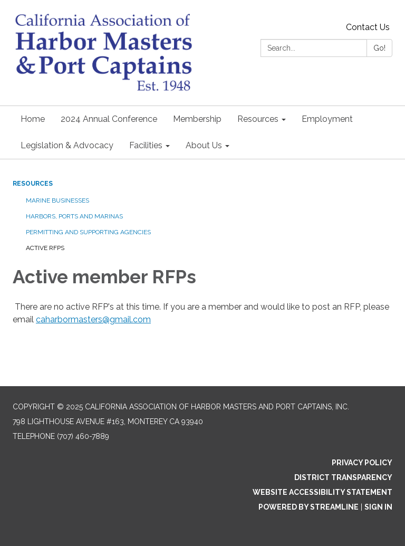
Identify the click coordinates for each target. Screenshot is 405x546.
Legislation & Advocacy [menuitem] (67, 145)
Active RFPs (45, 248)
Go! (379, 48)
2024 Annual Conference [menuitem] (109, 119)
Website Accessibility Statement (322, 492)
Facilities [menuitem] (145, 145)
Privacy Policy (362, 462)
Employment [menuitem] (327, 119)
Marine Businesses (57, 200)
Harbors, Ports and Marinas (74, 216)
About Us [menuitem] (204, 145)
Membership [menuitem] (197, 119)
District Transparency (343, 477)
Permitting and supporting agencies (88, 232)
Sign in (378, 507)
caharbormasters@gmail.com (93, 319)
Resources (33, 183)
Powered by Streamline (308, 507)
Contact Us (368, 27)
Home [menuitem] (33, 119)
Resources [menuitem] (257, 119)
